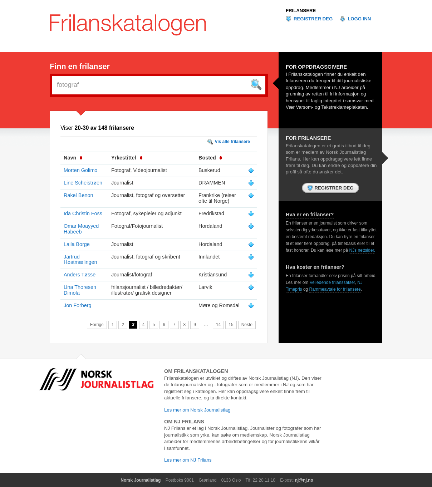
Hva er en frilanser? (310, 214)
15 (231, 324)
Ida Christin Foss (83, 213)
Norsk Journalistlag (141, 480)
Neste (246, 324)
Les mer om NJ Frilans (188, 460)
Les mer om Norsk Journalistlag (197, 410)
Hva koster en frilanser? (315, 267)
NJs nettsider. (362, 250)
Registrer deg (313, 18)
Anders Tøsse (79, 274)
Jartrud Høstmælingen (80, 259)
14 (218, 324)
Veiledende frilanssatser (332, 282)
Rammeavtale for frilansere (335, 289)
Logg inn (359, 18)
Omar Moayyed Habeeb (81, 229)
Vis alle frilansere (232, 141)
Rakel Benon (78, 195)
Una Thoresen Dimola (80, 290)
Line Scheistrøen (83, 183)
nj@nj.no (304, 480)
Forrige (97, 324)
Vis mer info (251, 170)
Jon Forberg (78, 305)
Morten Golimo (80, 170)
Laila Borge (77, 244)
